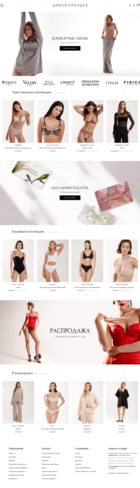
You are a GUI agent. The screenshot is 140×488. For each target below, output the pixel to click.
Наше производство (82, 468)
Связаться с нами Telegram (118, 473)
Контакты (78, 461)
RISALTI (52, 284)
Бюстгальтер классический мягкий (53, 287)
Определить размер (16, 475)
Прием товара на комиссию (85, 471)
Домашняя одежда (49, 475)
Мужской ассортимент (50, 464)
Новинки (45, 461)
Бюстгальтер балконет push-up (122, 287)
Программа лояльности (17, 464)
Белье (44, 468)
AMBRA (18, 145)
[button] (3, 44)
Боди (122, 148)
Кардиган (87, 429)
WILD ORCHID (53, 145)
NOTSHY (87, 426)
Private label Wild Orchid (51, 453)
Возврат (12, 461)
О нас (77, 453)
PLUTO (122, 426)
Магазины (79, 457)
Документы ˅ (13, 479)
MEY (52, 426)
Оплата (11, 453)
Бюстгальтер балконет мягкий (52, 429)
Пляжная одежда (48, 479)
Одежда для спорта (49, 471)
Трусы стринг (87, 148)
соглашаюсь (114, 466)
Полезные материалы (17, 471)
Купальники (46, 457)
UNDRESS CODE (87, 145)
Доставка (12, 457)
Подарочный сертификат (18, 468)
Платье (122, 429)
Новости (78, 464)
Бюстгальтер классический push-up (18, 148)
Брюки (18, 429)
